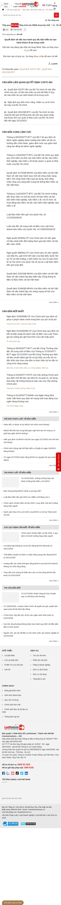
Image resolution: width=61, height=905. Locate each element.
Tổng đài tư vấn (39, 679)
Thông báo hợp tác (11, 717)
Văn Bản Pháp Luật (10, 815)
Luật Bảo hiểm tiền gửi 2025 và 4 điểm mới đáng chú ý (27, 497)
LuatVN (52, 64)
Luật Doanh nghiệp (26, 815)
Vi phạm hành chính (28, 324)
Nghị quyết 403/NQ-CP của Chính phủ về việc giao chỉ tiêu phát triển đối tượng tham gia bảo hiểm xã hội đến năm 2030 (32, 241)
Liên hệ (7, 670)
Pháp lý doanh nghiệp (41, 665)
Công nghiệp (36, 368)
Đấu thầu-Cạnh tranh (15, 368)
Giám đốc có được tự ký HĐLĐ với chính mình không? (27, 424)
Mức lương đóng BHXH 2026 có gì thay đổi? (22, 491)
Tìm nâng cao (52, 20)
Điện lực (45, 368)
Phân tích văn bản (40, 660)
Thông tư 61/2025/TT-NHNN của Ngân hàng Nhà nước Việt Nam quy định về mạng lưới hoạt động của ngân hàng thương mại (32, 398)
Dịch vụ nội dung (40, 674)
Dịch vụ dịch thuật (40, 670)
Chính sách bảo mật (12, 705)
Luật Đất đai (40, 815)
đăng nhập (38, 56)
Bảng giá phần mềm (12, 690)
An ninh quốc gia (13, 341)
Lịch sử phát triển (11, 660)
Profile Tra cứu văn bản (13, 665)
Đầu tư (27, 368)
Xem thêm (54, 302)
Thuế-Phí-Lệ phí (13, 324)
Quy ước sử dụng (11, 700)
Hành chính (30, 388)
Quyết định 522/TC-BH (30, 69)
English (46, 5)
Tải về (26, 50)
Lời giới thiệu (9, 655)
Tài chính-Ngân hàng (15, 406)
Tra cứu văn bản (39, 655)
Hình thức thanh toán (12, 695)
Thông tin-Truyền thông (16, 388)
